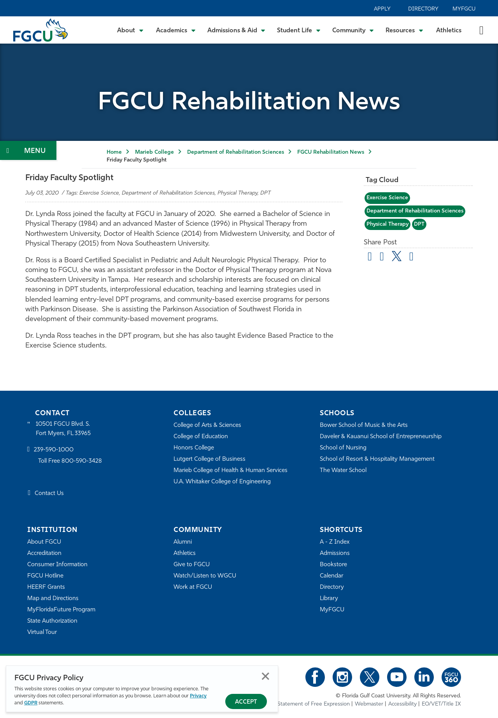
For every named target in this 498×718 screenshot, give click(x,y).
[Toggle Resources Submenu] (404, 30)
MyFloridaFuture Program (61, 610)
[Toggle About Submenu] (130, 30)
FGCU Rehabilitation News (330, 152)
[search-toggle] (481, 29)
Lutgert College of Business (209, 459)
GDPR (30, 703)
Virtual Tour (42, 632)
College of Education (201, 437)
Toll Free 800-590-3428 (70, 461)
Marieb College (154, 152)
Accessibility (402, 704)
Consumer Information (57, 565)
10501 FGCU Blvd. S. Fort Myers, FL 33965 (63, 429)
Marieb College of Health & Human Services (231, 471)
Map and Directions (53, 599)
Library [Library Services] (329, 599)
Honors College (194, 448)
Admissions (335, 553)
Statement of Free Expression (313, 704)
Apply (382, 9)
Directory (423, 9)
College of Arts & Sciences (207, 425)
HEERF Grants (46, 587)
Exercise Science (387, 198)
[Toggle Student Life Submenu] (298, 30)
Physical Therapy (387, 224)
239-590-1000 (54, 450)
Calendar (331, 576)
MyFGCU (463, 9)
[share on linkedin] (411, 257)
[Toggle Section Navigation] (28, 150)
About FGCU (44, 542)
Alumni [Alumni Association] (183, 542)
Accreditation (44, 553)
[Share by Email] (370, 257)
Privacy (198, 696)
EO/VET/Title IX (441, 704)
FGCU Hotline (45, 576)
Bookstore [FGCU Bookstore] (333, 565)
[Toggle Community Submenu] (353, 30)
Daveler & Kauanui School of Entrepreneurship (381, 437)
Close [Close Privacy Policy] (265, 676)
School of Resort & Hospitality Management (377, 459)
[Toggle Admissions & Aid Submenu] (237, 30)
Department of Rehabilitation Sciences (235, 152)
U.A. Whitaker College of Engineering (222, 482)
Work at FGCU (193, 587)
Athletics (448, 31)
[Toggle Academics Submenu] (176, 30)
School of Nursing (343, 448)
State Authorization (52, 621)
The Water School (343, 471)
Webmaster (369, 704)
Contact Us (49, 494)
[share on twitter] (397, 256)
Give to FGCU (192, 565)
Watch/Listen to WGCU (205, 576)
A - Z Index (334, 542)
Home (114, 152)
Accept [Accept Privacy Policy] (246, 702)
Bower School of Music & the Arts (364, 425)
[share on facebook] (382, 257)
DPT (419, 224)
